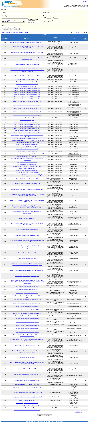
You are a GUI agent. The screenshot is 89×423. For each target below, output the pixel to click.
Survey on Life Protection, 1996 (27, 120)
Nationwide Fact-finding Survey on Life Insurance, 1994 (27, 99)
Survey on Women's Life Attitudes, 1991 (27, 164)
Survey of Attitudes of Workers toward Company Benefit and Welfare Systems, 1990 (27, 159)
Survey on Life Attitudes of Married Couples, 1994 (27, 172)
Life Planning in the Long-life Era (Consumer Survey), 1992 (27, 166)
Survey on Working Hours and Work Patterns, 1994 (27, 235)
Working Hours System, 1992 (27, 357)
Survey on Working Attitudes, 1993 (27, 168)
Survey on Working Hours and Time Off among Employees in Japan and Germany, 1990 (27, 340)
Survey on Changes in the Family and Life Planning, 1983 (27, 138)
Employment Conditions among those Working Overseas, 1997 (27, 397)
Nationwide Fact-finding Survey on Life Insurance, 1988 (27, 94)
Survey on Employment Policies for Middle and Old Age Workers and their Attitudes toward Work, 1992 (27, 363)
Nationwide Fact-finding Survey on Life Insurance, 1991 (27, 96)
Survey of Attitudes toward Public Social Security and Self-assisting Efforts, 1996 (27, 175)
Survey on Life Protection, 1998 (27, 407)
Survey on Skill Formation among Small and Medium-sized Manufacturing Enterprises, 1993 (27, 224)
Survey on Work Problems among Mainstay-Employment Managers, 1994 (27, 270)
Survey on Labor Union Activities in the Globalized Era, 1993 (27, 374)
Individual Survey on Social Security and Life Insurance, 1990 (27, 111)
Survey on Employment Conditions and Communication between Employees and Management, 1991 (27, 351)
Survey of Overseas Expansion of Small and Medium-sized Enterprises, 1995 (27, 296)
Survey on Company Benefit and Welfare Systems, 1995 (27, 132)
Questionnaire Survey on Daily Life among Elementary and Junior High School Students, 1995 (27, 58)
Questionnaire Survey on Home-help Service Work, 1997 (27, 183)
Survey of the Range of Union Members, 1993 (27, 229)
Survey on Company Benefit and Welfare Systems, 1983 (27, 124)
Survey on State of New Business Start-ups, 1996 (27, 328)
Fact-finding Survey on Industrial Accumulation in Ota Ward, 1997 (27, 313)
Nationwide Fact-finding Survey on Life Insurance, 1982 (27, 90)
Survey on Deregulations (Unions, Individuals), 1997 (27, 276)
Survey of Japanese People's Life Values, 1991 (27, 82)
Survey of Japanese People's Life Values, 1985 (27, 79)
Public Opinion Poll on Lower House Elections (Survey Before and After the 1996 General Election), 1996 (27, 335)
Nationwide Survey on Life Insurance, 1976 (27, 86)
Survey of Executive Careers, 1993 (27, 218)
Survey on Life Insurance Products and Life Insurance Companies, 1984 (27, 140)
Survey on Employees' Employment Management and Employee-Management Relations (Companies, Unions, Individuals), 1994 (27, 264)
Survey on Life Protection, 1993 (27, 117)
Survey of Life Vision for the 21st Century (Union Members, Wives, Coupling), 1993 (27, 212)
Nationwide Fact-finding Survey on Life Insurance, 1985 (27, 92)
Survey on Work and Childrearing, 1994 (27, 252)
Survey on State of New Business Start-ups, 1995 (27, 325)
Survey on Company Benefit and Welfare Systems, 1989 (27, 128)
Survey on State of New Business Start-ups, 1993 (27, 318)
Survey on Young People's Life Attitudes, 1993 (27, 170)
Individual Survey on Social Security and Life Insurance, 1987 (27, 101)
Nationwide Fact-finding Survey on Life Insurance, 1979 (27, 88)
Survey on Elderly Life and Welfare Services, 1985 (27, 142)
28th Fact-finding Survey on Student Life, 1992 (27, 289)
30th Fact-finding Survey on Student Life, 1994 (27, 293)
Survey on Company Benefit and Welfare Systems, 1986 (27, 126)
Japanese (85, 1)
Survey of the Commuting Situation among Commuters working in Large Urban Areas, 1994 (27, 241)
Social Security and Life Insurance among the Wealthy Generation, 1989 (27, 154)
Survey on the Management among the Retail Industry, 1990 (27, 299)
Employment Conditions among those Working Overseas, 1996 (27, 392)
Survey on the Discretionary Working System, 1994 (27, 316)
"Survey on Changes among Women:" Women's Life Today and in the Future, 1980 (27, 135)
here (9, 20)
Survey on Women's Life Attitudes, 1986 (27, 146)
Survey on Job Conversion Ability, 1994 (27, 258)
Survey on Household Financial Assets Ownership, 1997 (27, 405)
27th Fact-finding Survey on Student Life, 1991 (27, 286)
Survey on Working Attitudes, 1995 (27, 400)
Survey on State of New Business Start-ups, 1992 (27, 309)
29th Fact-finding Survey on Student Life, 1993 (27, 178)
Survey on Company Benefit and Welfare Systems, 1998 (27, 410)
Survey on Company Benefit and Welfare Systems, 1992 (27, 130)
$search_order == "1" (10, 27)
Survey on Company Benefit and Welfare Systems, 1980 (27, 122)
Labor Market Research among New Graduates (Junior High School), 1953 (27, 42)
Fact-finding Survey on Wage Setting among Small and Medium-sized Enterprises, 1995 (27, 47)
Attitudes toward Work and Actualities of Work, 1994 (27, 384)
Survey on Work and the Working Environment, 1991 (27, 345)
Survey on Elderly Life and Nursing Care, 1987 (27, 149)
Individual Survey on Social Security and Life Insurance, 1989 (27, 108)
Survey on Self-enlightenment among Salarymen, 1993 (27, 380)
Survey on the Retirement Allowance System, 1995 (27, 75)
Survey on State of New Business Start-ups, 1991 (27, 306)
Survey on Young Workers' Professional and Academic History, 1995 (27, 52)
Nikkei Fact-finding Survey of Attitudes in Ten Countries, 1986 (27, 387)
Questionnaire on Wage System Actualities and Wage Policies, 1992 (27, 189)
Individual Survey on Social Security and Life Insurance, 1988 (27, 105)
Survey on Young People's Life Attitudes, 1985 (27, 144)
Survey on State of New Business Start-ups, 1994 (27, 322)
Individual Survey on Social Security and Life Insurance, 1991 (27, 115)
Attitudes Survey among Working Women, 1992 (27, 403)
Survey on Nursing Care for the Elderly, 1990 (27, 162)
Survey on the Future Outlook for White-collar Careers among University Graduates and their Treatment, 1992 (27, 195)
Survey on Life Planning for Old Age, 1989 (27, 156)
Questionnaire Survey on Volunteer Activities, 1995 (27, 64)
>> (81, 32)
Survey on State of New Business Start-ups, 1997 (27, 332)
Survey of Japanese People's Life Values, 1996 (27, 84)
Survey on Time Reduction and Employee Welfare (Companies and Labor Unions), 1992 (27, 201)
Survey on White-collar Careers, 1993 (27, 368)
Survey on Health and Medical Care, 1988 (27, 151)
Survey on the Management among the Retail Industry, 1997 (27, 303)
